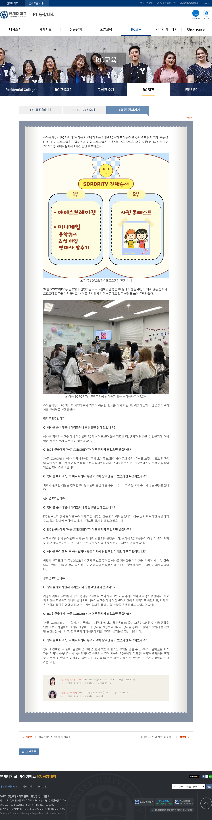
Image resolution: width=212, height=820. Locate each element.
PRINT (189, 118)
